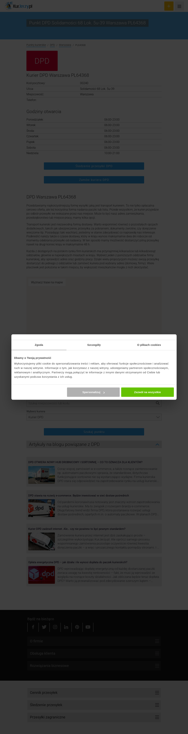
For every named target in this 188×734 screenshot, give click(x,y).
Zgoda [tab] (39, 344)
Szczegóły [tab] (94, 344)
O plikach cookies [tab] (149, 344)
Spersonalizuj (93, 392)
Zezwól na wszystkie (147, 392)
